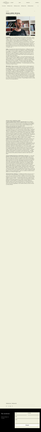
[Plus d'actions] (34, 11)
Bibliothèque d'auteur (8, 403)
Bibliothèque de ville (14, 403)
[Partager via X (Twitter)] (8, 406)
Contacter (16, 419)
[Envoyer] (27, 425)
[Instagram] (3, 418)
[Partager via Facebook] (6, 406)
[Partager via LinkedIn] (10, 406)
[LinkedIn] (2, 418)
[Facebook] (1, 418)
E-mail (16, 416)
